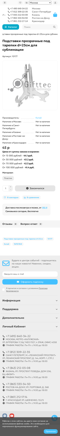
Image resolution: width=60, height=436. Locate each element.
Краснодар (38, 21)
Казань (36, 14)
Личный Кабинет (30, 326)
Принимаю (51, 431)
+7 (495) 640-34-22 (18, 336)
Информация (30, 300)
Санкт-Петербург (41, 11)
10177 (50, 239)
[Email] (30, 274)
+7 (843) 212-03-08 (18, 368)
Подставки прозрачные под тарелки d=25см (23, 239)
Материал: (7, 172)
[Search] (40, 27)
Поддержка (30, 309)
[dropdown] (4, 2)
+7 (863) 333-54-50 (18, 384)
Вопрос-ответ (31, 223)
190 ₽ (44, 207)
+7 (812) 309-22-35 (18, 352)
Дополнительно (30, 318)
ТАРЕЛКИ (18, 244)
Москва (36, 8)
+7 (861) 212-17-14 (16, 397)
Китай (39, 117)
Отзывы (9, 223)
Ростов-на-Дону (41, 18)
